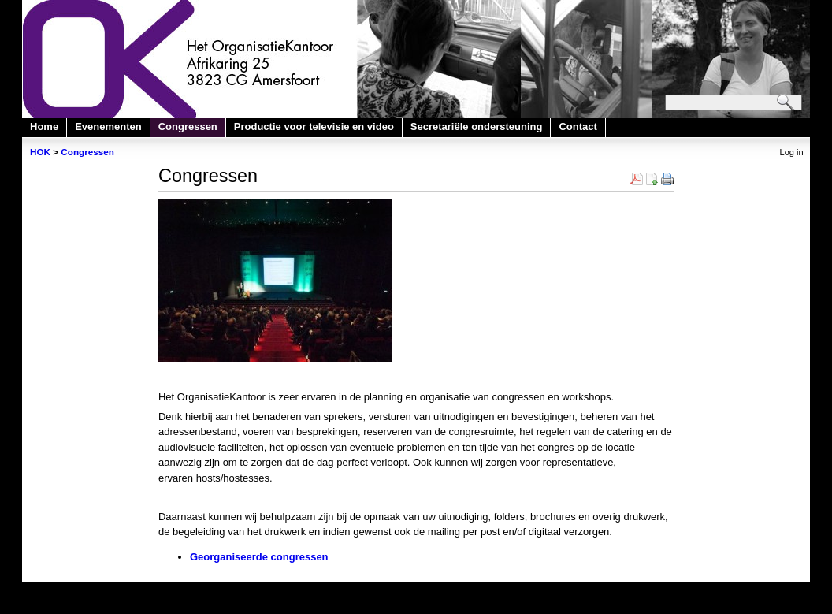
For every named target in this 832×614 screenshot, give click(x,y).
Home (44, 126)
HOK (40, 152)
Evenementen (108, 126)
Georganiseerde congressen (259, 557)
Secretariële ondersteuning (476, 126)
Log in (792, 152)
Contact (577, 126)
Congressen (187, 126)
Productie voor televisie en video (314, 126)
